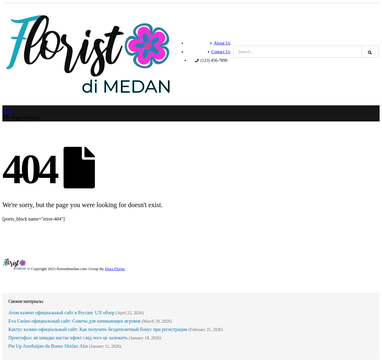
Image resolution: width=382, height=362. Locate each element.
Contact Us (219, 51)
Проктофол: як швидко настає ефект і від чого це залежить (67, 337)
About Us (220, 43)
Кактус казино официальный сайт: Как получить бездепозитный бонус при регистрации (97, 329)
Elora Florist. (115, 269)
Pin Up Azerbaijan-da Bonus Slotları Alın (48, 346)
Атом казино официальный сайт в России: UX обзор (61, 312)
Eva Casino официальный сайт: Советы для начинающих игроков (74, 321)
